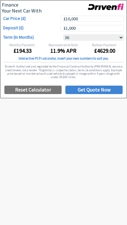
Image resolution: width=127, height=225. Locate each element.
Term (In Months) (18, 37)
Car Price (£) (14, 18)
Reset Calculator (33, 90)
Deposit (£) (13, 28)
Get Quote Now (94, 90)
